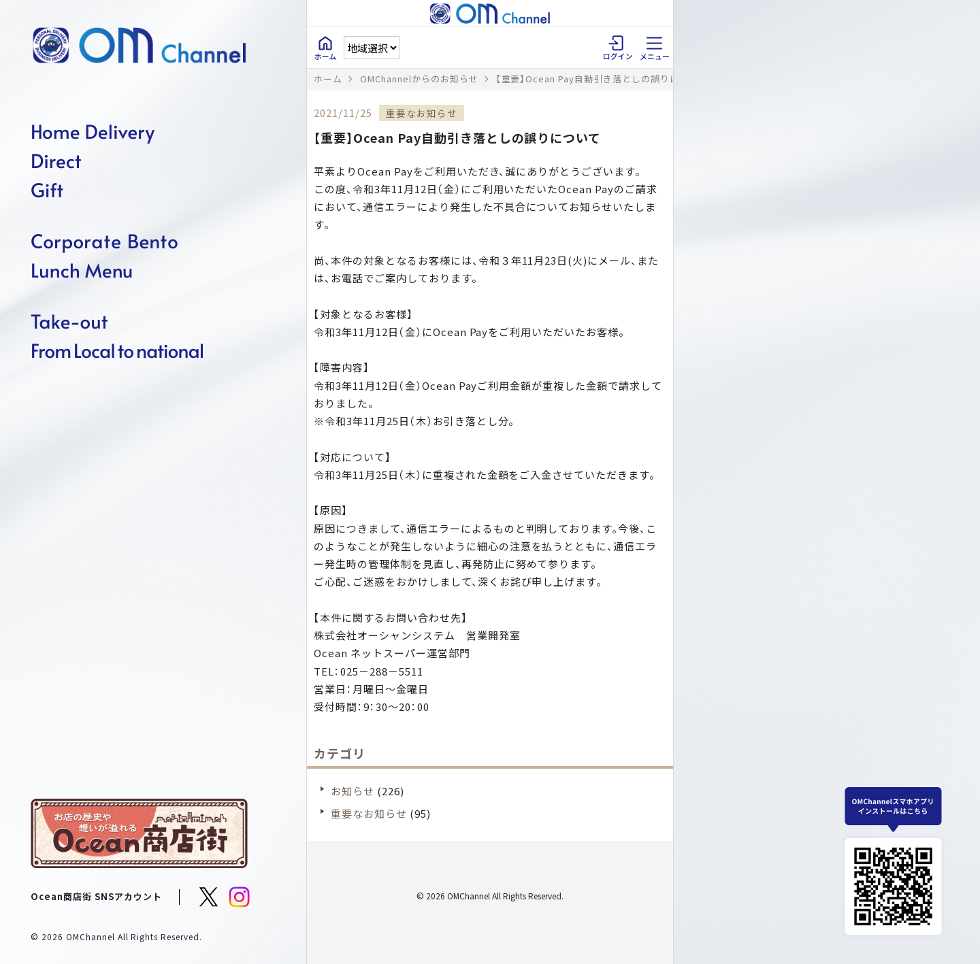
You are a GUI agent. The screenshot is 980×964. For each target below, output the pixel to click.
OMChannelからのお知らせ (419, 78)
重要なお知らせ (369, 813)
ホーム (328, 78)
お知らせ (352, 791)
